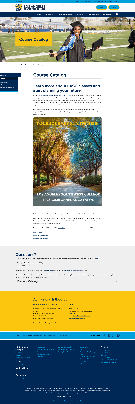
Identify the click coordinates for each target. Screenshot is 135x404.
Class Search (98, 2)
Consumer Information (87, 356)
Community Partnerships (66, 349)
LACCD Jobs (105, 353)
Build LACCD (106, 355)
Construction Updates (44, 354)
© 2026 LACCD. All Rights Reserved (67, 397)
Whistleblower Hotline (108, 362)
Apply (102, 7)
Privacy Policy (69, 401)
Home (16, 65)
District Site (105, 350)
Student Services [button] (93, 14)
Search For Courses (41, 235)
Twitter (113, 335)
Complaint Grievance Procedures (87, 360)
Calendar (87, 2)
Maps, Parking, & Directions (46, 349)
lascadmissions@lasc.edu (81, 316)
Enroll (114, 7)
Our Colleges (105, 357)
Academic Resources (25, 65)
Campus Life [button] (107, 14)
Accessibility (84, 347)
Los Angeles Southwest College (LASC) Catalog (56, 95)
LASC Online (75, 2)
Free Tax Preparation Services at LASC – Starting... (35, 335)
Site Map (79, 401)
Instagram (108, 335)
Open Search (117, 14)
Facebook (104, 335)
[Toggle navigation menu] (2, 75)
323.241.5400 (20, 364)
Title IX (82, 363)
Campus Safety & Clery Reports (87, 353)
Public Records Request (109, 360)
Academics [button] (79, 14)
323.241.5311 (20, 378)
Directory (40, 356)
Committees (41, 352)
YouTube (118, 335)
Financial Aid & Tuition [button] (64, 14)
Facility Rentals (63, 352)
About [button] (39, 14)
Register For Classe (41, 238)
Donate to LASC (64, 347)
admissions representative (73, 270)
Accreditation (41, 347)
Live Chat (72, 313)
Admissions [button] (49, 14)
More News (64, 335)
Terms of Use (57, 401)
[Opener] (133, 335)
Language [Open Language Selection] (18, 1)
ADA (81, 349)
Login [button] (115, 2)
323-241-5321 (49, 270)
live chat (96, 259)
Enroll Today (62, 228)
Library (109, 2)
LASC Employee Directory (77, 318)
